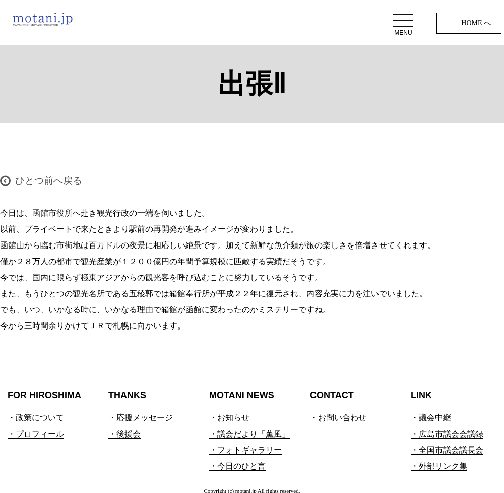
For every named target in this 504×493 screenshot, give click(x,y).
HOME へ (476, 23)
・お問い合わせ (338, 417)
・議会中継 (431, 417)
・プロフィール (36, 434)
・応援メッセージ (140, 417)
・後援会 (124, 434)
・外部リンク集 (439, 466)
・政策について (36, 417)
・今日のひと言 (237, 466)
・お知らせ (229, 417)
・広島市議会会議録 (447, 434)
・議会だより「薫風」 (249, 434)
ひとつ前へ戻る (48, 180)
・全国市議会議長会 (447, 450)
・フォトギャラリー (245, 450)
